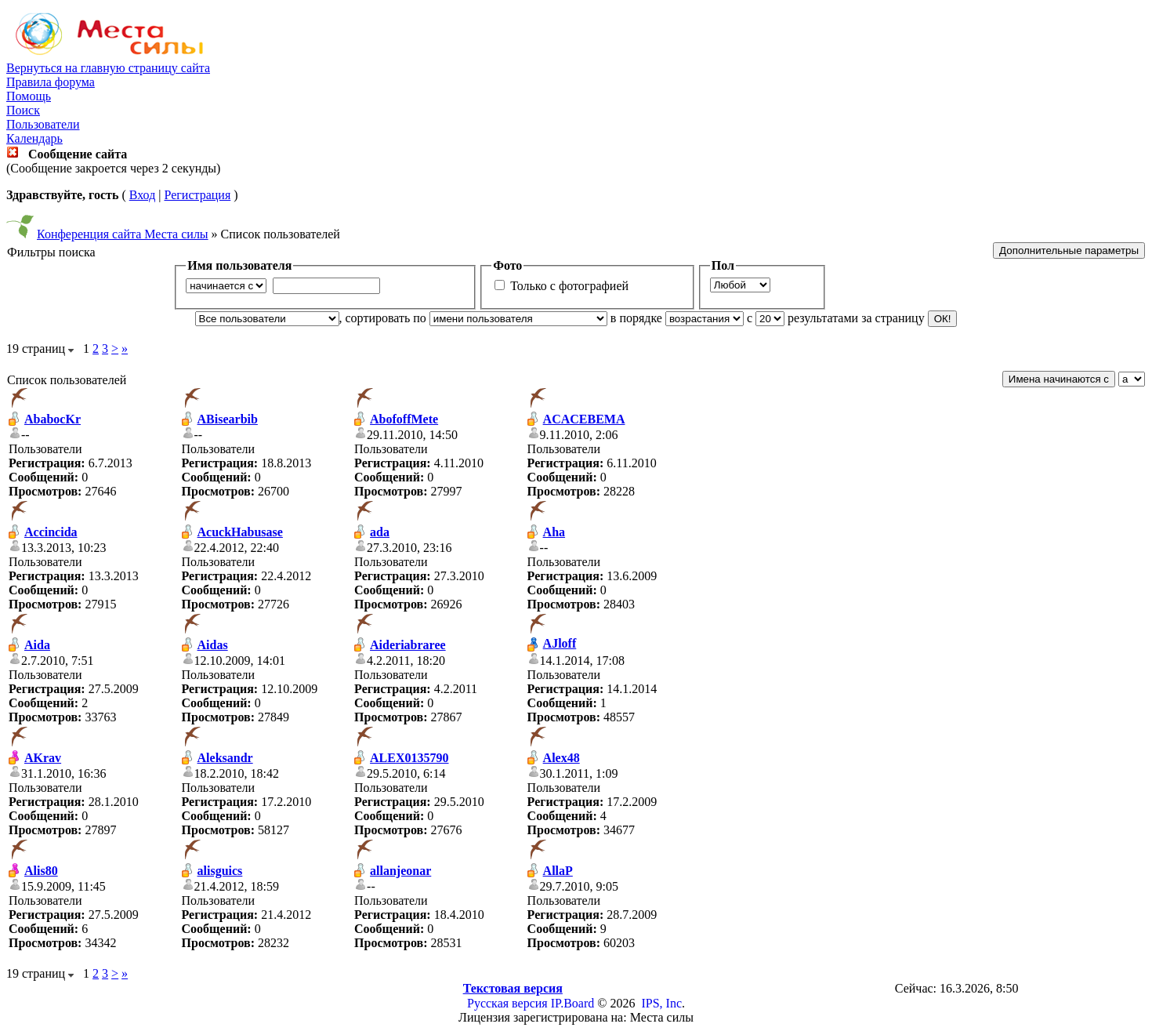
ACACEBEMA (584, 419)
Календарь (34, 138)
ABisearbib (227, 419)
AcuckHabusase (240, 532)
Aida (37, 645)
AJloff (560, 643)
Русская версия (507, 1003)
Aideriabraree (408, 645)
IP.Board (573, 1003)
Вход (142, 194)
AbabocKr (52, 419)
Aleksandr (225, 757)
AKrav (42, 757)
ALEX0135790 (409, 757)
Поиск (23, 110)
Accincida (51, 532)
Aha (554, 532)
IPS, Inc (661, 1003)
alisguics (220, 870)
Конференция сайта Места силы (122, 234)
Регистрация (197, 194)
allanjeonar (400, 870)
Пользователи (43, 124)
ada (379, 532)
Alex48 (561, 757)
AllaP (558, 870)
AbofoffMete (404, 419)
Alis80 (41, 870)
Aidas (212, 645)
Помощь (28, 96)
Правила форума (50, 82)
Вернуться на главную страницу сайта (108, 67)
